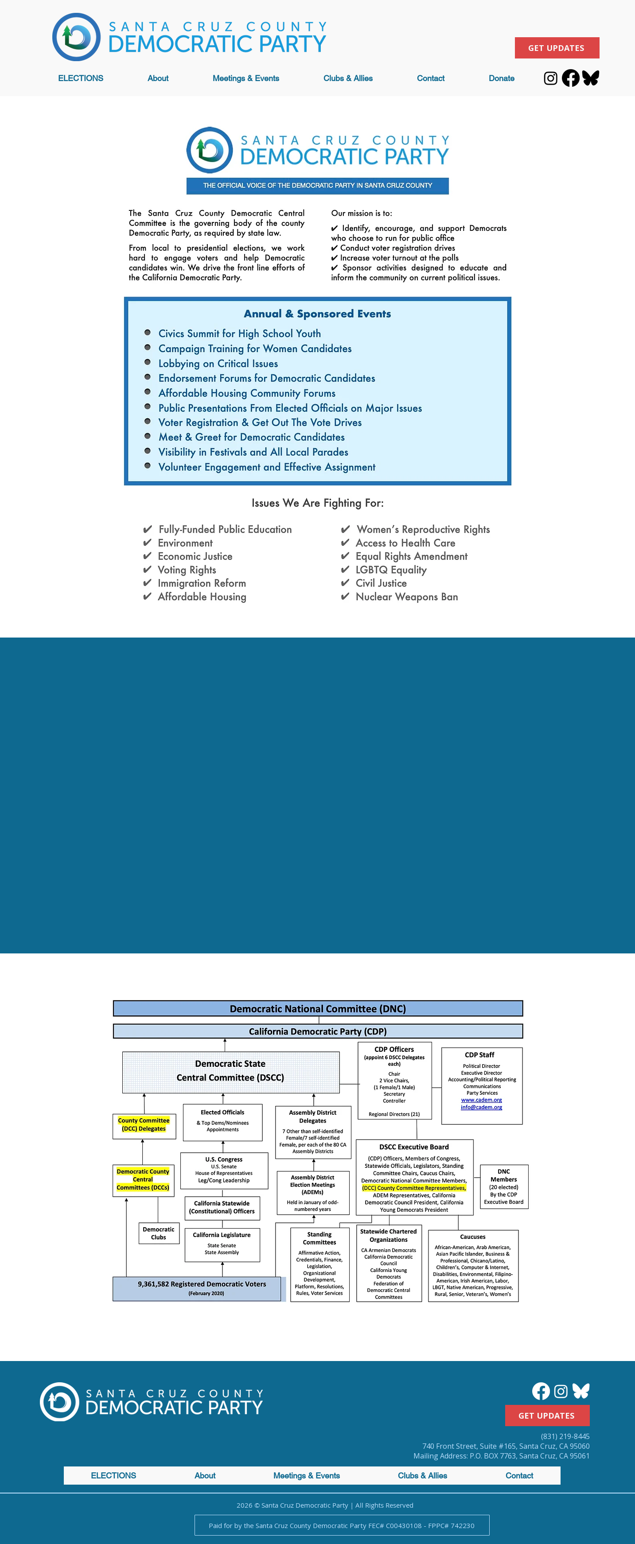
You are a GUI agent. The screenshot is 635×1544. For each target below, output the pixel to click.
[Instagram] (551, 78)
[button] (158, 78)
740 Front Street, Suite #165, (470, 1446)
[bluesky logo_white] (581, 1391)
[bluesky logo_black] (591, 78)
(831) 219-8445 (565, 1436)
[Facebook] (571, 78)
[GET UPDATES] (557, 47)
